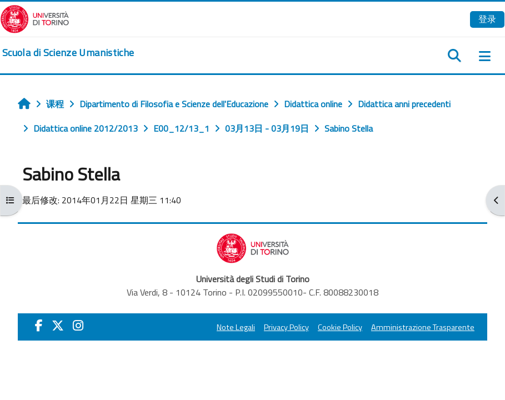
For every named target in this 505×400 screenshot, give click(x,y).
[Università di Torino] (34, 17)
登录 (487, 19)
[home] (68, 53)
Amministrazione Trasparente (422, 327)
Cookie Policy (340, 327)
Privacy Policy (286, 327)
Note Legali (236, 327)
